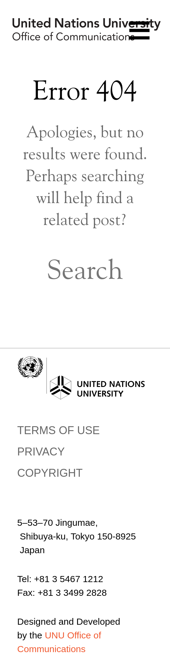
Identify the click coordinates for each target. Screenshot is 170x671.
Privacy (41, 451)
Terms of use (58, 430)
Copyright (50, 473)
